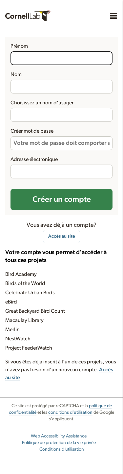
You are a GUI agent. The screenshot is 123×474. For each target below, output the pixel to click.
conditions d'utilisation (70, 412)
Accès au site (61, 236)
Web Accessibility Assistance (59, 436)
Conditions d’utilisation (61, 449)
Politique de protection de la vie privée (59, 442)
